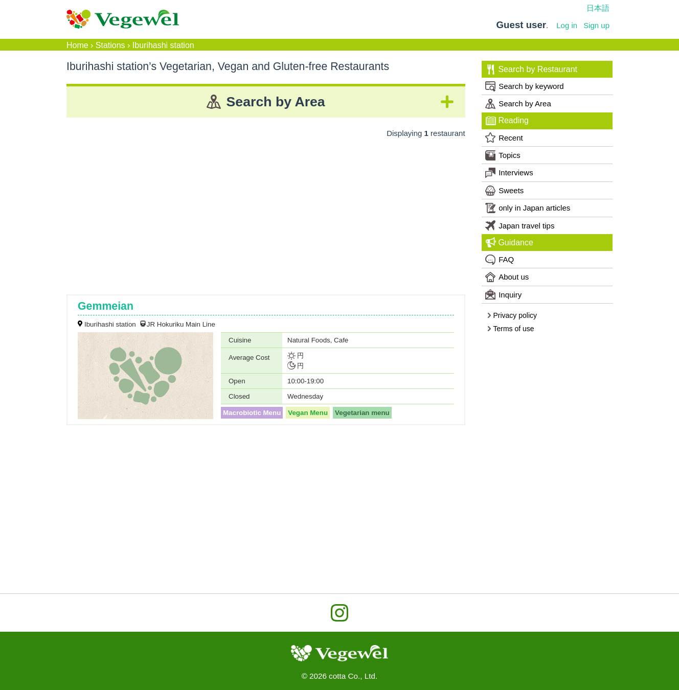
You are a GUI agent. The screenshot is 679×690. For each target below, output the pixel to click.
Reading (507, 121)
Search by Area (518, 104)
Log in (566, 25)
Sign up (596, 25)
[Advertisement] (265, 212)
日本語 (597, 8)
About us (507, 277)
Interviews (509, 173)
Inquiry (503, 294)
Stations (110, 45)
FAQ (499, 260)
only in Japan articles (527, 208)
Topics (502, 155)
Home (77, 45)
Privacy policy (512, 315)
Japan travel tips (519, 225)
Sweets (504, 191)
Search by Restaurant (531, 69)
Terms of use (510, 329)
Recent (504, 137)
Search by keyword (524, 86)
